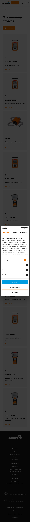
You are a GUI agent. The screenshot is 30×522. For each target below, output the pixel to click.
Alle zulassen (15, 282)
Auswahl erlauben (15, 287)
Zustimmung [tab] (5, 232)
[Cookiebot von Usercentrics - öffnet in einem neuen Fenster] (21, 228)
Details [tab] (15, 232)
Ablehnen (15, 292)
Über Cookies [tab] (24, 232)
